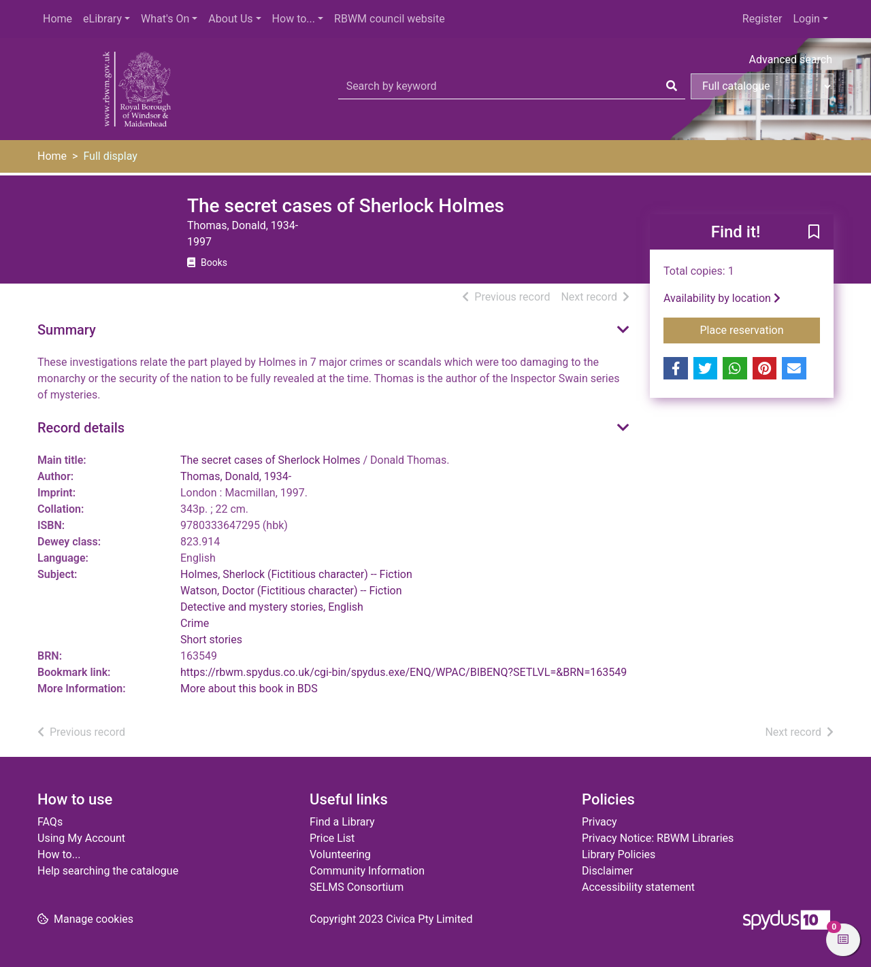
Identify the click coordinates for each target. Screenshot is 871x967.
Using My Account (81, 838)
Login (806, 18)
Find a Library (342, 821)
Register (762, 18)
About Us (230, 18)
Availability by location (721, 298)
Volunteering (340, 854)
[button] (814, 232)
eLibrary (102, 18)
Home (57, 18)
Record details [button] (81, 428)
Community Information (367, 870)
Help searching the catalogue (107, 870)
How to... (293, 18)
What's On (165, 18)
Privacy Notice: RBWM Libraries (658, 838)
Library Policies (618, 854)
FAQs (50, 821)
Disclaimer (607, 870)
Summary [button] (66, 330)
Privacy (599, 821)
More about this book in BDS (249, 688)
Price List (332, 838)
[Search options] (762, 86)
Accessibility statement (638, 887)
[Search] (671, 86)
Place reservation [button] (760, 329)
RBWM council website (389, 18)
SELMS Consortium (357, 887)
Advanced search (790, 59)
